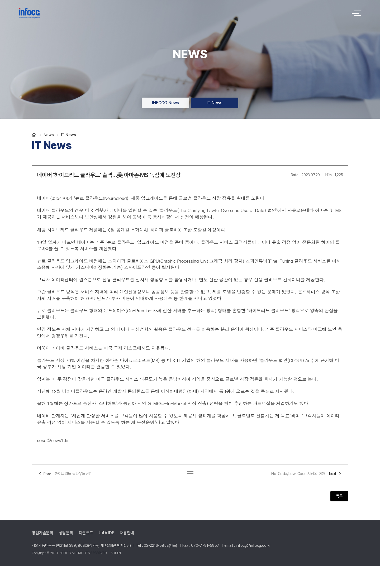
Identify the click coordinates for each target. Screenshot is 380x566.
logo (182, 13)
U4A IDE (106, 533)
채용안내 (127, 533)
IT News (214, 102)
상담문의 (66, 533)
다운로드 (86, 533)
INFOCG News (165, 102)
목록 (339, 496)
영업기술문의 (42, 533)
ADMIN (116, 553)
